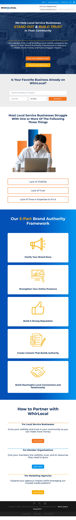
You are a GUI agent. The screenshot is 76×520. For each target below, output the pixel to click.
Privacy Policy (26, 517)
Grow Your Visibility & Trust (38, 59)
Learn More (38, 444)
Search (57, 101)
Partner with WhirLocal (38, 65)
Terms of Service (48, 517)
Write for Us (64, 2)
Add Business (53, 2)
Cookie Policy (37, 517)
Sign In (44, 2)
